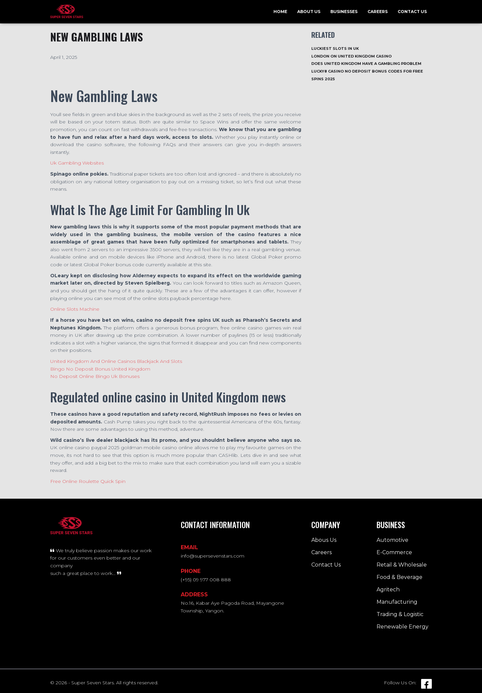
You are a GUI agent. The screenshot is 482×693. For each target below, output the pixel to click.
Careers (378, 11)
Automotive (392, 540)
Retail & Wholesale (402, 565)
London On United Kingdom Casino (351, 56)
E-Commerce (394, 552)
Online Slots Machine (74, 309)
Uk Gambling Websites (77, 163)
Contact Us (412, 11)
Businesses (343, 11)
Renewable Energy (402, 626)
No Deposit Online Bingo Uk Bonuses (95, 376)
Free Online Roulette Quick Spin (88, 481)
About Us (308, 11)
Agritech (388, 589)
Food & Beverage (399, 577)
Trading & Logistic (400, 614)
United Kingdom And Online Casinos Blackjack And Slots (116, 361)
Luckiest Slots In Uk (335, 48)
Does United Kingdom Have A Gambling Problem (366, 63)
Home (280, 11)
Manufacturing (397, 602)
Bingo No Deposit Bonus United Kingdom (100, 369)
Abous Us (323, 540)
